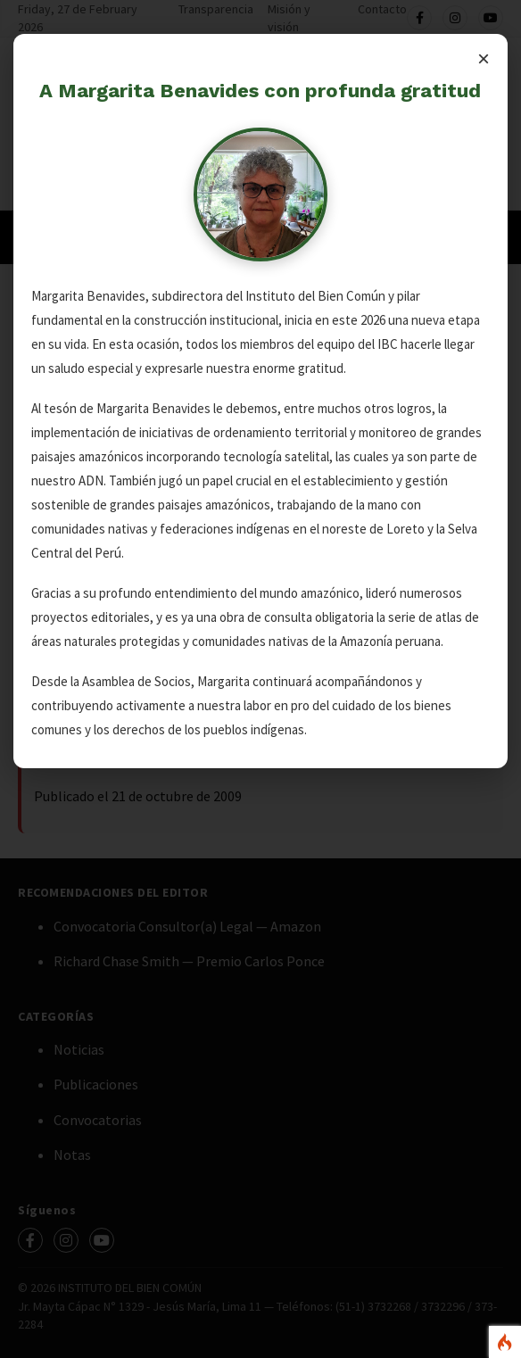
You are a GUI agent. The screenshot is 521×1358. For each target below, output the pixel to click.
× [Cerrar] (483, 58)
